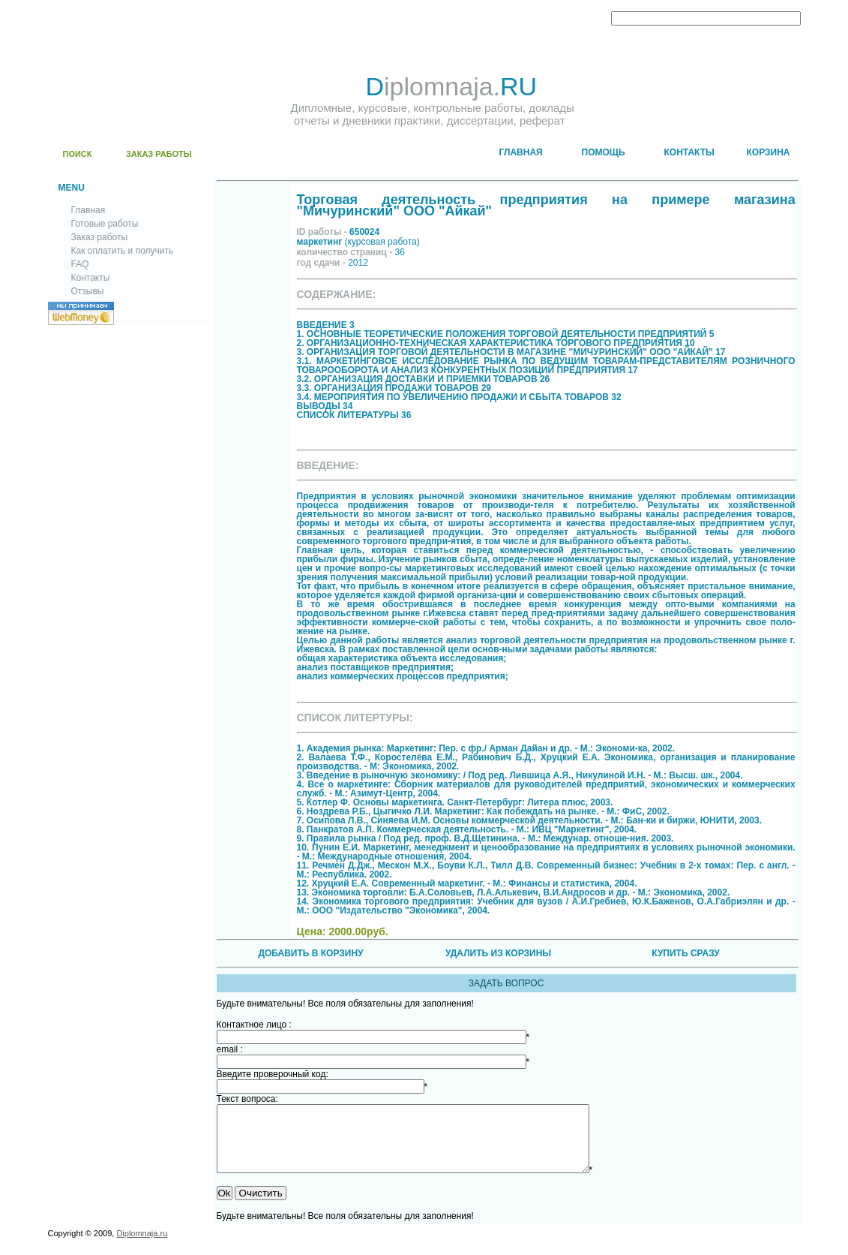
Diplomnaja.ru (141, 1246)
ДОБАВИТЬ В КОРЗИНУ (310, 953)
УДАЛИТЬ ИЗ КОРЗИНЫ (498, 953)
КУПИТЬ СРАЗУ (685, 953)
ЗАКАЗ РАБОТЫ (159, 153)
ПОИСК (77, 153)
